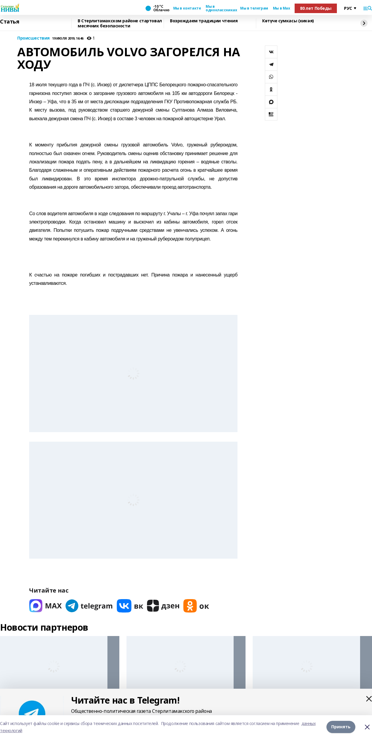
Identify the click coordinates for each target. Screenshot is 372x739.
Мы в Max (281, 8)
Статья (9, 21)
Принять (341, 727)
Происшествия (33, 38)
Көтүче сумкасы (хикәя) (288, 21)
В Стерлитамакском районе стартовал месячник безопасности (120, 23)
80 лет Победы (316, 8)
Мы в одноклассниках (220, 8)
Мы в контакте (187, 8)
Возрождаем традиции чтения (203, 21)
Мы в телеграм (254, 8)
